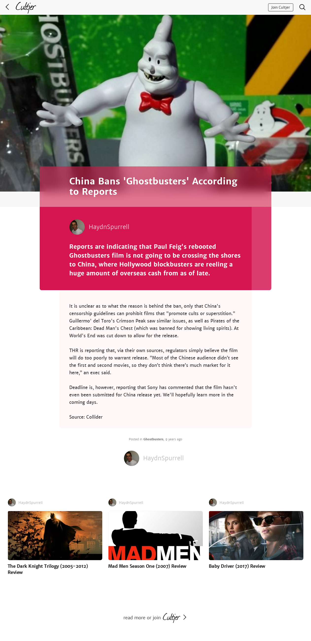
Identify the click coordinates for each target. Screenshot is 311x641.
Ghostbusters (153, 439)
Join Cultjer (280, 7)
